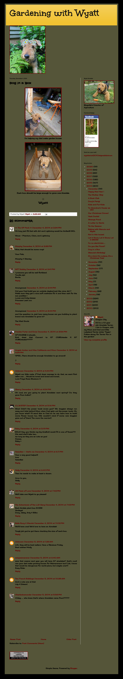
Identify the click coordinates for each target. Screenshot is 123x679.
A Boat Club (93, 198)
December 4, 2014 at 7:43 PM (60, 505)
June (90, 278)
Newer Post (15, 639)
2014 (90, 186)
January (92, 294)
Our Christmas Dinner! (98, 213)
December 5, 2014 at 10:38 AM (50, 579)
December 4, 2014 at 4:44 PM (38, 371)
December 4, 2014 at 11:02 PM (49, 523)
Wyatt (100, 317)
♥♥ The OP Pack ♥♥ (23, 228)
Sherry (18, 389)
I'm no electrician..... (96, 243)
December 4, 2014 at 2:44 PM (41, 288)
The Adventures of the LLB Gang (30, 505)
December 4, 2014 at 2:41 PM (41, 269)
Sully (17, 470)
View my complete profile (95, 340)
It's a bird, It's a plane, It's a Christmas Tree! (100, 257)
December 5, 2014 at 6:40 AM (45, 558)
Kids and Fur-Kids (96, 205)
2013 (90, 298)
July (90, 275)
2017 (89, 176)
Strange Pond (94, 220)
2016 (90, 180)
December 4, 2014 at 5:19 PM (34, 429)
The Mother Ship (95, 195)
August (91, 272)
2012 (90, 302)
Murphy (18, 246)
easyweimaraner (22, 558)
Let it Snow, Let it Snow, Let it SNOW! (101, 239)
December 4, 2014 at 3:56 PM (52, 332)
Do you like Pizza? (96, 246)
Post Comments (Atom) (33, 643)
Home (43, 639)
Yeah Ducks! (93, 216)
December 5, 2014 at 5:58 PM (47, 595)
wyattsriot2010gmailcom (98, 155)
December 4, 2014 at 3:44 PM (41, 311)
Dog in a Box (94, 249)
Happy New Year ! (96, 192)
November (93, 262)
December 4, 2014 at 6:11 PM (49, 452)
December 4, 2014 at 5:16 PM (41, 406)
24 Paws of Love (23, 491)
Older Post (71, 639)
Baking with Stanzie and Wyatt (99, 230)
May (90, 282)
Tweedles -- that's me (24, 452)
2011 (89, 305)
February (92, 291)
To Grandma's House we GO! (99, 209)
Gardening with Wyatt (54, 13)
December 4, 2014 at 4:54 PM (36, 389)
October (92, 265)
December (93, 189)
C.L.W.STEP (20, 406)
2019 (90, 170)
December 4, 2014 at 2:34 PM (46, 228)
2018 (90, 173)
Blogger (73, 668)
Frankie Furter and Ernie (26, 332)
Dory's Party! (94, 201)
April (90, 285)
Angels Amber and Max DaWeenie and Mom (35, 350)
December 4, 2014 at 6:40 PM (35, 470)
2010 (90, 308)
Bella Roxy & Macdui (24, 523)
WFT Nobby (20, 269)
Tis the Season (95, 226)
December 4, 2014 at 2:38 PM (37, 246)
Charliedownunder (23, 595)
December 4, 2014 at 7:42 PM (46, 491)
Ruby (17, 429)
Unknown (19, 371)
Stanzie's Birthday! (96, 253)
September (93, 268)
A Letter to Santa (96, 223)
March (91, 288)
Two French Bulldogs (24, 579)
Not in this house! (96, 234)
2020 (90, 167)
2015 (90, 183)
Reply (17, 239)
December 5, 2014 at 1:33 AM (38, 542)
